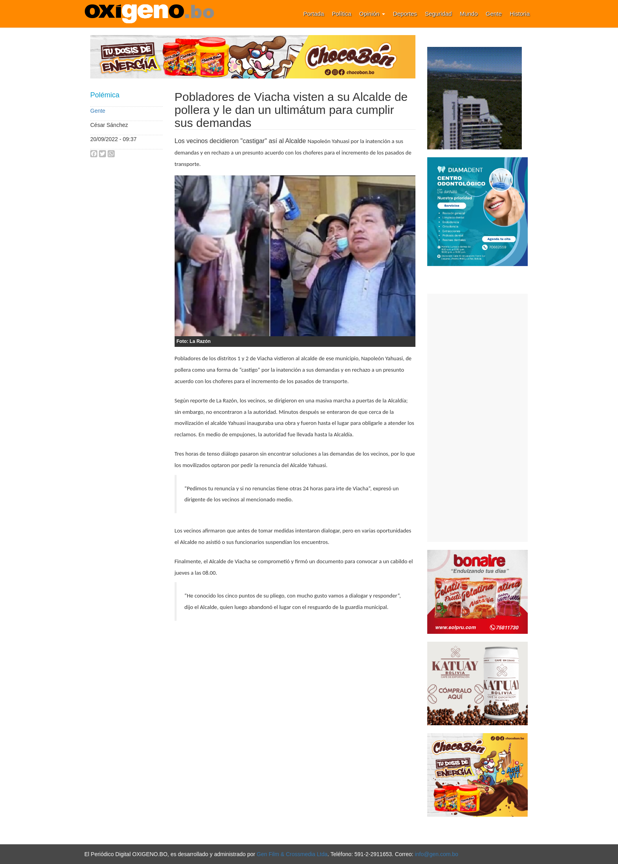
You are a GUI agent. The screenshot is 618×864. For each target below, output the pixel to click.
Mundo (469, 13)
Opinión (372, 13)
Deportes (405, 13)
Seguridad (438, 13)
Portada (313, 13)
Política (341, 13)
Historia (520, 13)
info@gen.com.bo (436, 854)
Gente (494, 13)
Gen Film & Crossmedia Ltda (292, 854)
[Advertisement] (477, 418)
